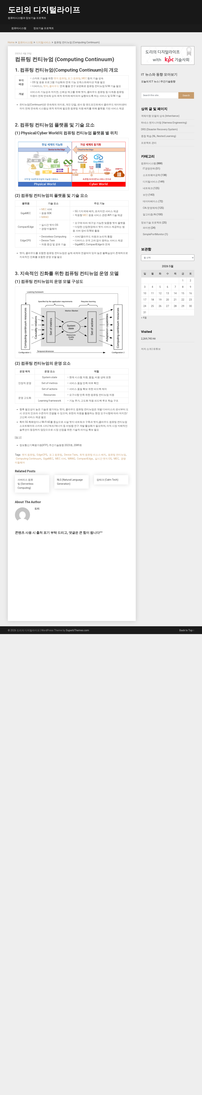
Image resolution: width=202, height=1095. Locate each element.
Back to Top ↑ (186, 630)
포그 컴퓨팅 (74, 78)
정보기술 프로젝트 (43, 28)
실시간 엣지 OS (103, 458)
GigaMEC (48, 458)
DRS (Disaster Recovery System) (159, 129)
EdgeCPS (42, 454)
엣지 (45, 86)
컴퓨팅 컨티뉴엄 (117, 454)
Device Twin (71, 454)
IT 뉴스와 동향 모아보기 (159, 74)
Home (11, 42)
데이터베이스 (150, 201)
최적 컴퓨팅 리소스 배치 (93, 454)
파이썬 (146, 227)
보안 (145, 194)
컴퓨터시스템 (18, 28)
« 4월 (144, 317)
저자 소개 (146, 349)
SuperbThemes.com (77, 630)
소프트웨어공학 (151, 175)
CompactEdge (85, 458)
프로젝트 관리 (149, 142)
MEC (84, 78)
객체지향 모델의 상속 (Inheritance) (160, 115)
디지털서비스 (43, 42)
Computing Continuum (28, 458)
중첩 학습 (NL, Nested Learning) (158, 136)
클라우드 (54, 86)
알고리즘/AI (149, 214)
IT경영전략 (149, 168)
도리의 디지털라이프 (44, 10)
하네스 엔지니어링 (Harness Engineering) (164, 122)
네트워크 (148, 188)
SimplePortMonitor (153, 234)
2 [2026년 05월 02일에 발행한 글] (190, 280)
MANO (45, 217)
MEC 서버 (60, 458)
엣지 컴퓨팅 (60, 78)
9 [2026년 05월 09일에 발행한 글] (190, 286)
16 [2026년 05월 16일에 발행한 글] (190, 293)
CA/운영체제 (150, 207)
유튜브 (157, 349)
